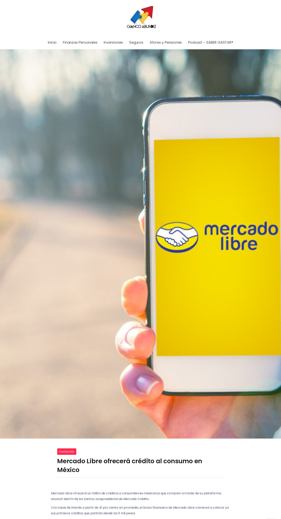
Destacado (66, 451)
